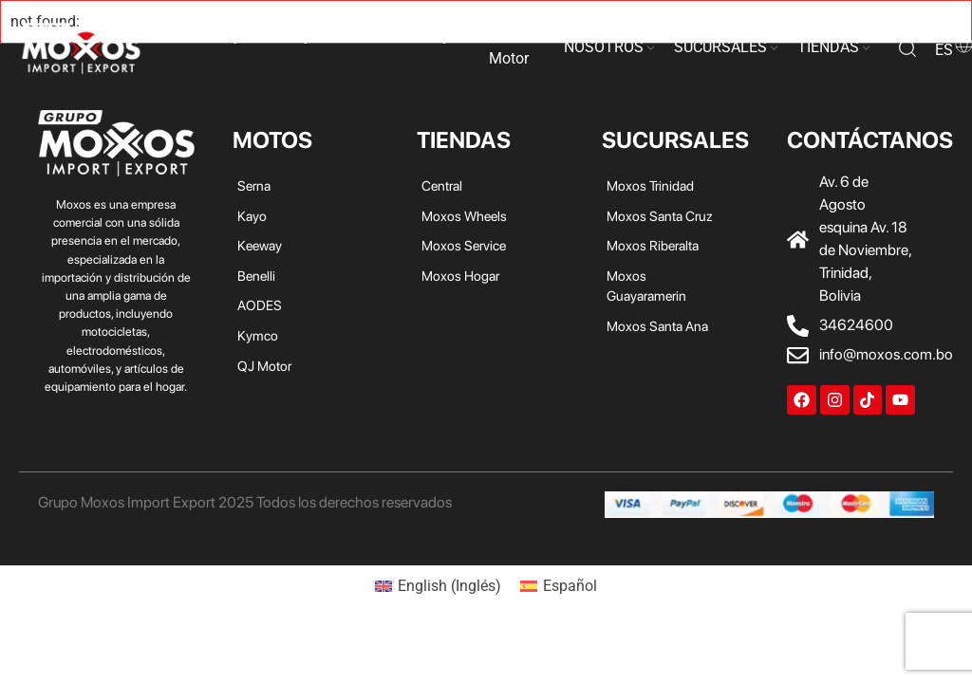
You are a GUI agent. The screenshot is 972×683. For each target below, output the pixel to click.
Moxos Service (463, 245)
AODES (399, 36)
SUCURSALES (720, 47)
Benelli (343, 36)
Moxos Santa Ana (657, 326)
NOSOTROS (604, 47)
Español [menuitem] (570, 586)
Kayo (232, 36)
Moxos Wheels (464, 216)
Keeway (285, 36)
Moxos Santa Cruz (660, 216)
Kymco (456, 36)
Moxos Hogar (460, 276)
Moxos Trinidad (650, 185)
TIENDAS (828, 47)
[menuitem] (438, 586)
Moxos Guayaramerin (646, 286)
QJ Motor (509, 47)
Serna (186, 36)
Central (441, 185)
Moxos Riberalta (653, 245)
